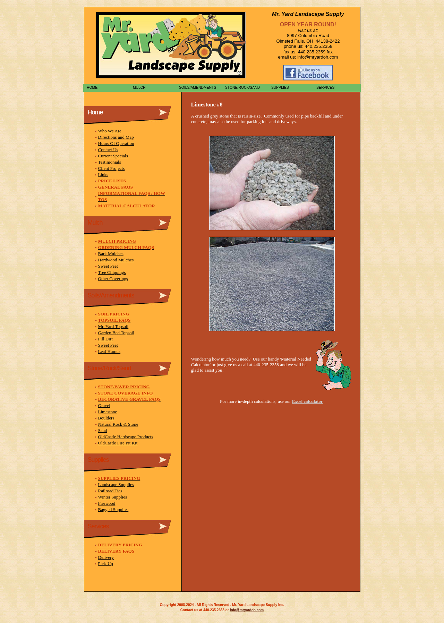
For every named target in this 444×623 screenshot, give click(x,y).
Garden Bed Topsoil (116, 332)
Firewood (107, 503)
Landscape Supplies (116, 484)
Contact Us (108, 149)
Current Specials (113, 155)
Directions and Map (116, 137)
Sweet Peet (108, 266)
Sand (102, 430)
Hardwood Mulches (116, 259)
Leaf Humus (109, 351)
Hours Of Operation (116, 143)
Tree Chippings (112, 272)
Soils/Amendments (196, 87)
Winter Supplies (112, 497)
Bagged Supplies (113, 509)
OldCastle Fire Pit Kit (118, 442)
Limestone (107, 411)
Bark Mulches (110, 253)
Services (324, 87)
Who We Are (109, 130)
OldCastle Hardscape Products (125, 436)
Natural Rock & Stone (118, 424)
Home (91, 87)
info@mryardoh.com (247, 610)
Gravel (104, 405)
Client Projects (111, 168)
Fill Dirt (105, 338)
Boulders (106, 418)
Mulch (138, 87)
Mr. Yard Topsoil (113, 326)
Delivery (106, 557)
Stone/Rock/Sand (241, 87)
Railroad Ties (110, 490)
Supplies (279, 87)
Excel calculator (307, 401)
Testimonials (109, 162)
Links (103, 174)
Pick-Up (105, 563)
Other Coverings (113, 278)
